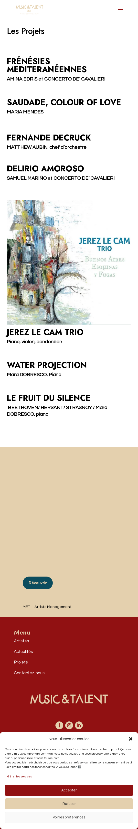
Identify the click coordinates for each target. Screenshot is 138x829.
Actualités (23, 651)
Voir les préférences (69, 817)
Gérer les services (19, 776)
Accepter (69, 790)
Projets (21, 662)
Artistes (21, 641)
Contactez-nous (29, 673)
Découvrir (38, 583)
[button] (130, 738)
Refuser (69, 804)
